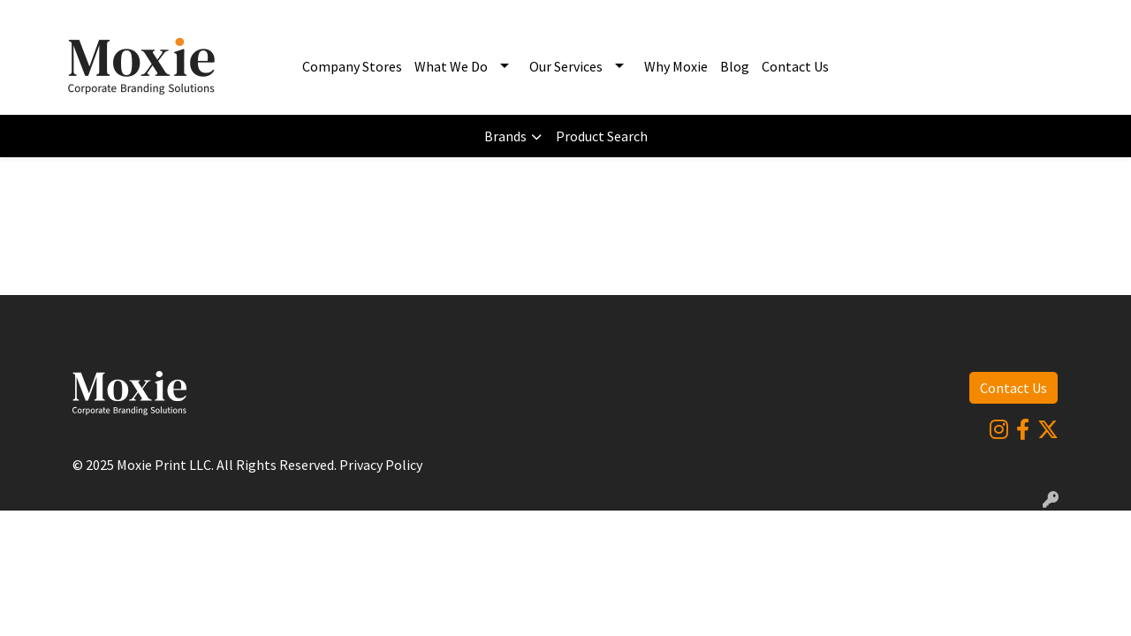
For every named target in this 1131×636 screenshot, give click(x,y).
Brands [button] (505, 136)
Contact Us (795, 66)
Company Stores (352, 66)
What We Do (451, 66)
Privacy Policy (380, 464)
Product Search (602, 136)
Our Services (566, 66)
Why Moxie (676, 66)
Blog (734, 66)
